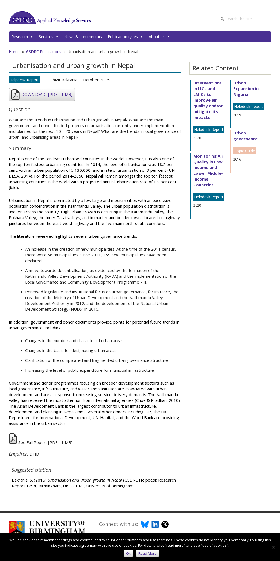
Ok (128, 553)
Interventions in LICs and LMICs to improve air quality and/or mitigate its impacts (208, 100)
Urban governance (245, 135)
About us (159, 36)
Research (22, 36)
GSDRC (50, 17)
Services (49, 36)
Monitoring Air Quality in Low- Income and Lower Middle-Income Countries (208, 170)
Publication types (125, 36)
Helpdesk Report (24, 79)
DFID (34, 454)
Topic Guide (244, 150)
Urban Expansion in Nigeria (246, 88)
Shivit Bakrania (64, 79)
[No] (273, 547)
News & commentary (83, 36)
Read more (147, 553)
